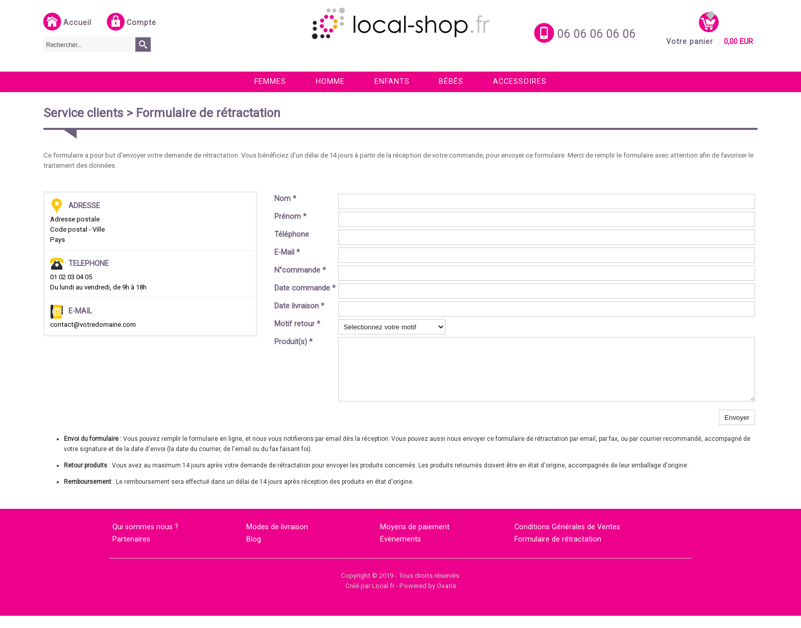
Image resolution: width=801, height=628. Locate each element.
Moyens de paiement (415, 539)
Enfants (392, 81)
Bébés (451, 81)
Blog (253, 551)
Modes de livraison (277, 539)
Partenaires (131, 551)
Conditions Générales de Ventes (567, 539)
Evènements (400, 551)
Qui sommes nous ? (145, 539)
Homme (330, 81)
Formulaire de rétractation (557, 551)
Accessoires (520, 81)
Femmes (270, 81)
